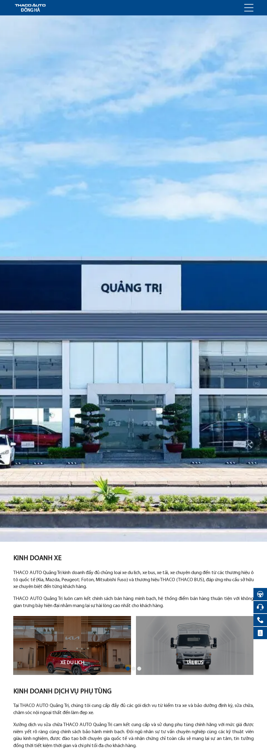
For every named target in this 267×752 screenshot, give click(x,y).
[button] (128, 669)
